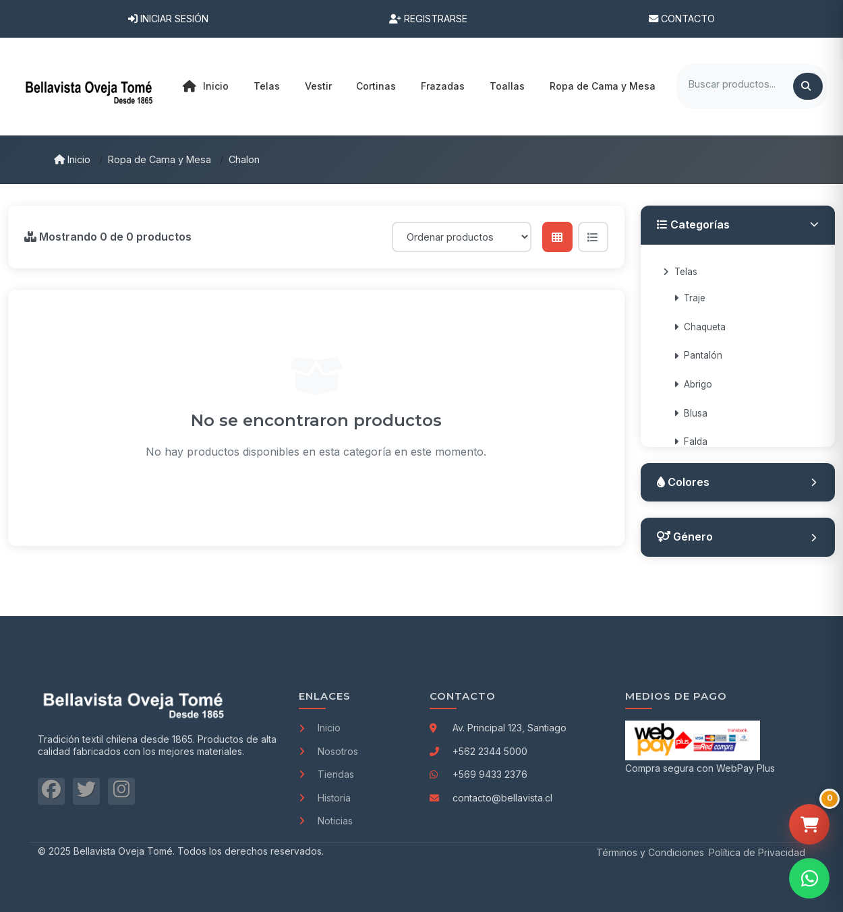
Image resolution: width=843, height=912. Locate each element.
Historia (325, 797)
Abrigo (693, 384)
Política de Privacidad (757, 852)
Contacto (682, 18)
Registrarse (428, 18)
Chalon (244, 159)
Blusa (690, 413)
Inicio (206, 86)
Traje (689, 298)
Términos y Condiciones (650, 852)
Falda (690, 441)
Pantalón (698, 355)
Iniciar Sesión (168, 18)
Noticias (326, 820)
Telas (680, 271)
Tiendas (326, 774)
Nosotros (328, 751)
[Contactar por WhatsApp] (809, 878)
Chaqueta (700, 327)
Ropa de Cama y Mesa (159, 159)
